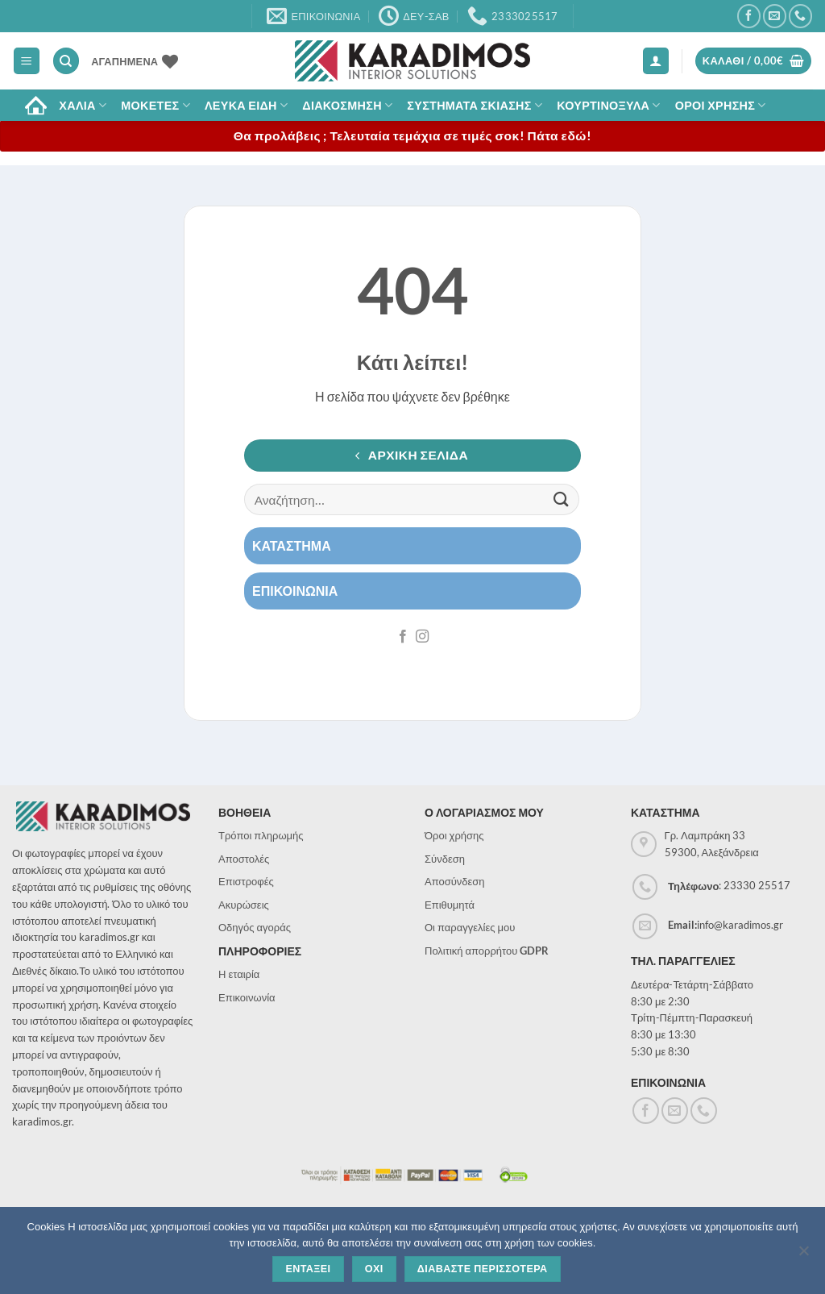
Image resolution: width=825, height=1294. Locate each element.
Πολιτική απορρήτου (487, 950)
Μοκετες (155, 105)
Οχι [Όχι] (374, 1269)
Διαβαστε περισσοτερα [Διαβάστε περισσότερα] (482, 1269)
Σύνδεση (445, 858)
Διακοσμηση (347, 105)
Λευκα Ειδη (246, 105)
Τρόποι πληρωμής (261, 835)
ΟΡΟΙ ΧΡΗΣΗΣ (720, 105)
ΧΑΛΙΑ (82, 105)
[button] (26, 61)
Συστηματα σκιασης (474, 105)
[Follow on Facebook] (749, 15)
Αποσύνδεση (455, 881)
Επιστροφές (246, 881)
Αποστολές (243, 858)
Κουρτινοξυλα (609, 105)
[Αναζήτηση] (66, 61)
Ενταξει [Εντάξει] (307, 1269)
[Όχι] (803, 1255)
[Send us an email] (774, 15)
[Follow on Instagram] (422, 637)
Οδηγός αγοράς (254, 927)
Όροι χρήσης (454, 835)
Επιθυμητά (450, 904)
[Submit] (561, 499)
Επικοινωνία (247, 997)
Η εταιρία (238, 973)
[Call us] (800, 15)
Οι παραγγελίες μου (470, 927)
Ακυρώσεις (243, 904)
